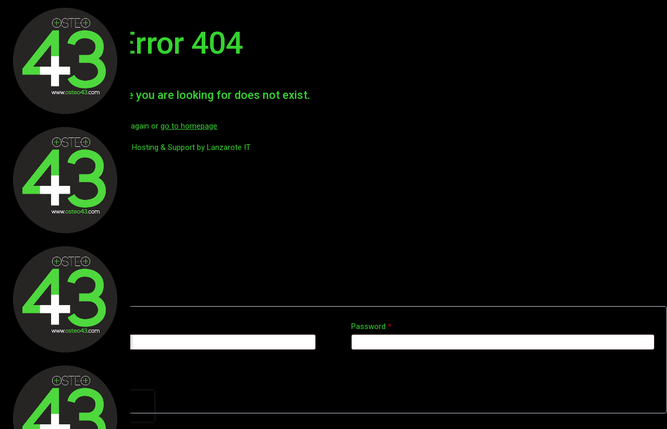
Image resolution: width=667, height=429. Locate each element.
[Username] (164, 342)
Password (371, 326)
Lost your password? (47, 388)
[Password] (502, 342)
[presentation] (87, 406)
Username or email (48, 326)
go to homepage (188, 126)
